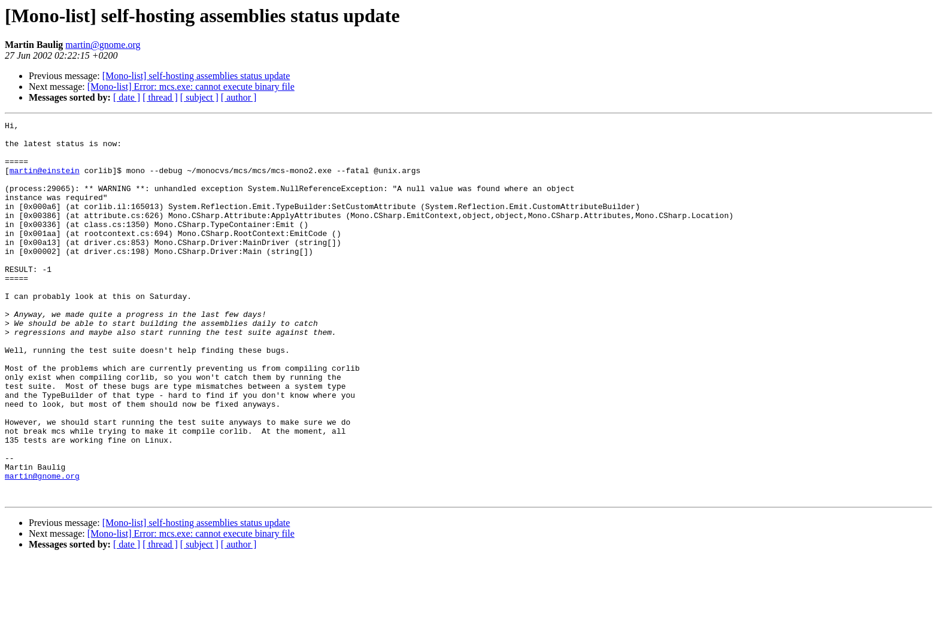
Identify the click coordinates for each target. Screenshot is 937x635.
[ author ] (239, 97)
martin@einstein (45, 181)
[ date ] (126, 97)
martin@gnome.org (102, 45)
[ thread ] (160, 97)
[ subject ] (199, 97)
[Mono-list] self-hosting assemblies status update (196, 76)
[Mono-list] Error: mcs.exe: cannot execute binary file (191, 86)
